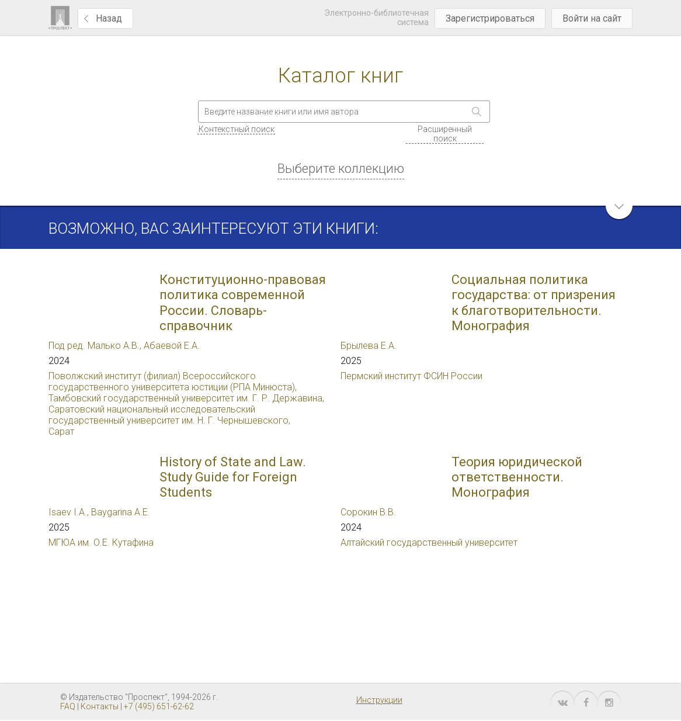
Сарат (61, 431)
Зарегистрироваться (490, 18)
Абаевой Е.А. (172, 345)
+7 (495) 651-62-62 (159, 706)
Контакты (100, 706)
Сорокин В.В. (368, 512)
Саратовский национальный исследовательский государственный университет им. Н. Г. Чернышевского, (169, 415)
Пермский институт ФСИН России (411, 376)
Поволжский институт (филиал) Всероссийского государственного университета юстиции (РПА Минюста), (172, 381)
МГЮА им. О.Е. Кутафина (101, 542)
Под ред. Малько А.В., (96, 345)
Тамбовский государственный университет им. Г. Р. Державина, (186, 398)
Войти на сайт (591, 18)
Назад (109, 18)
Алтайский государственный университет (428, 542)
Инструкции (379, 700)
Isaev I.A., (69, 512)
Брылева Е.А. (368, 345)
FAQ (67, 706)
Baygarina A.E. (120, 512)
